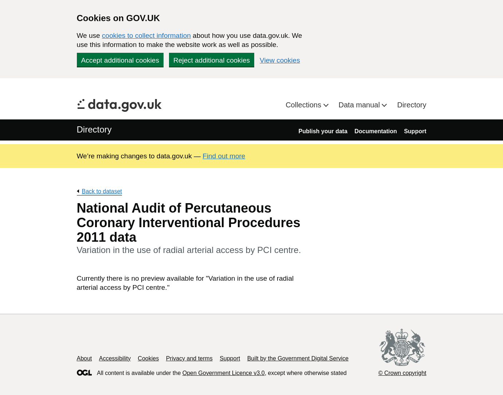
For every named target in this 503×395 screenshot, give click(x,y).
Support (415, 131)
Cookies (148, 358)
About (84, 358)
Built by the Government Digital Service (298, 358)
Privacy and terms (189, 358)
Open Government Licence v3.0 (223, 373)
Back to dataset (102, 191)
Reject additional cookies (211, 60)
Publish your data (323, 131)
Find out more (224, 156)
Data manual (360, 105)
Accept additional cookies (120, 60)
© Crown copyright (402, 373)
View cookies (280, 60)
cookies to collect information (146, 35)
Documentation (375, 131)
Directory (411, 105)
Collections (304, 105)
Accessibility (115, 358)
